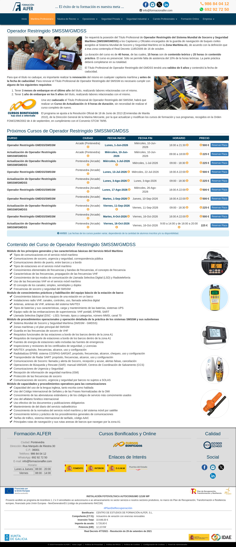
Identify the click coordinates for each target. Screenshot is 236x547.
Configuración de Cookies (154, 544)
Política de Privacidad (94, 544)
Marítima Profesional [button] (43, 18)
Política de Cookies (132, 544)
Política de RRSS (113, 544)
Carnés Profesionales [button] (165, 19)
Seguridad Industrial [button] (137, 19)
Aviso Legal (76, 544)
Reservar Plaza (219, 145)
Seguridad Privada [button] (112, 19)
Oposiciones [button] (90, 19)
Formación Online (190, 19)
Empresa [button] (208, 19)
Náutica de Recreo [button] (68, 19)
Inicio (24, 19)
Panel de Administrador (177, 544)
